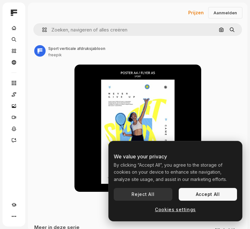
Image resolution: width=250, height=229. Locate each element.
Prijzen (196, 12)
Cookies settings (175, 209)
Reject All (142, 194)
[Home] (14, 28)
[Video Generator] (14, 117)
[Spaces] (14, 94)
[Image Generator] (14, 106)
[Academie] (14, 205)
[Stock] (14, 51)
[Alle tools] (14, 83)
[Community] (14, 62)
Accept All (208, 194)
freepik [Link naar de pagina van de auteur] (55, 54)
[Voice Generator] (14, 129)
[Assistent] (14, 140)
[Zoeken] (14, 39)
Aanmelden (225, 12)
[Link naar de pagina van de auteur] (40, 51)
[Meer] (14, 216)
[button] (42, 29)
